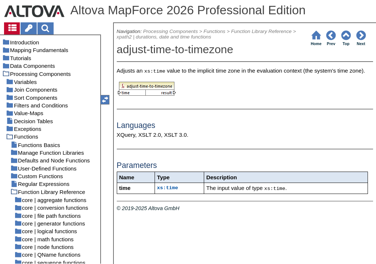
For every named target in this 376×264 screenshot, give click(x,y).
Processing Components (170, 31)
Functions (214, 31)
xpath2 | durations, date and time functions (164, 37)
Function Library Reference (261, 31)
